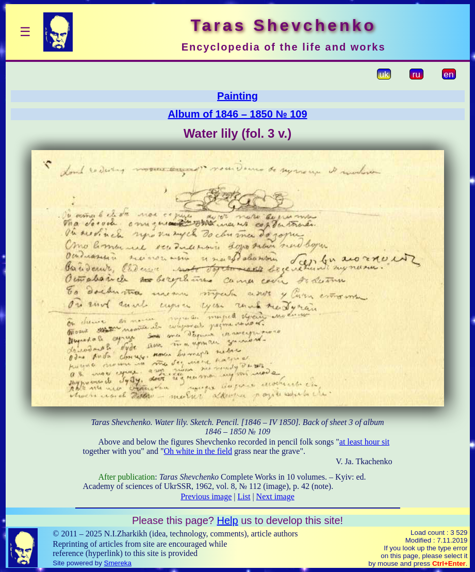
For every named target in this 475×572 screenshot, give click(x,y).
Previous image (206, 496)
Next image (275, 496)
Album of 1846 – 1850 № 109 (237, 114)
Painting (237, 96)
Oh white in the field (198, 451)
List (244, 496)
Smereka (118, 563)
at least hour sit (364, 441)
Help (227, 520)
